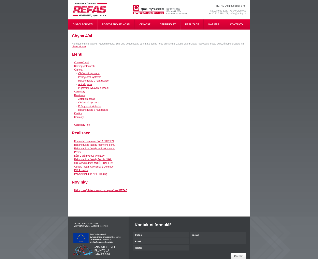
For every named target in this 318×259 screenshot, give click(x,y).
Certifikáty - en (82, 124)
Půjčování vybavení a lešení (93, 88)
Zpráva (218, 238)
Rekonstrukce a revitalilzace (93, 80)
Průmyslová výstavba (89, 77)
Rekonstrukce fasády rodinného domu (94, 144)
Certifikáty (79, 91)
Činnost (78, 69)
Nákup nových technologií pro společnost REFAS (100, 190)
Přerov (77, 152)
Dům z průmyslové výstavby (89, 155)
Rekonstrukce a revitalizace (93, 109)
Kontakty (79, 117)
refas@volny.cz (238, 13)
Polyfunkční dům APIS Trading (90, 174)
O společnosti (81, 62)
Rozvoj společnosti (84, 66)
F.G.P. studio (81, 170)
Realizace (79, 95)
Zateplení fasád (86, 99)
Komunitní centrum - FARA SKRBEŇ (94, 141)
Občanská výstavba (89, 73)
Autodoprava (85, 84)
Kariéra (78, 113)
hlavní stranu (79, 46)
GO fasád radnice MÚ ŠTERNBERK (93, 163)
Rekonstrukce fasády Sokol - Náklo (93, 159)
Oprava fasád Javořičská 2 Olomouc (93, 166)
